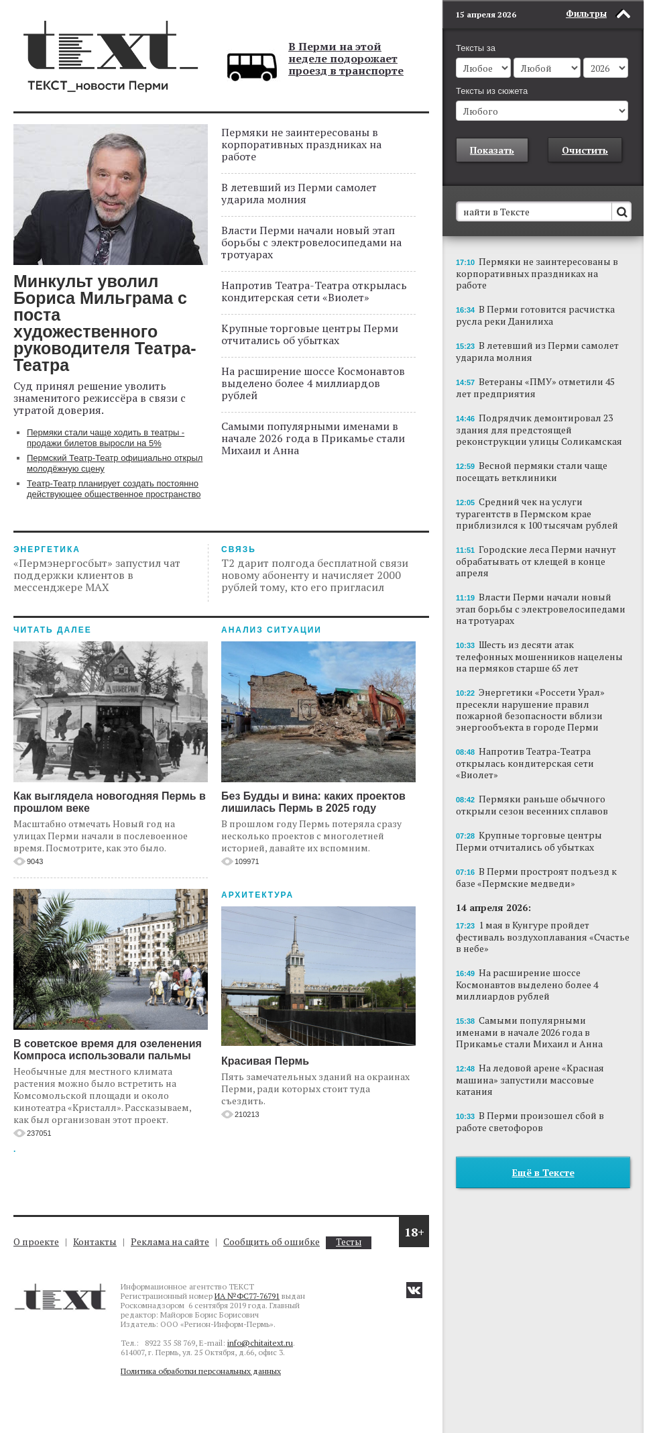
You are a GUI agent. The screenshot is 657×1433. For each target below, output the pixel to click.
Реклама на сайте (170, 1241)
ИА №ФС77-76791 (247, 1296)
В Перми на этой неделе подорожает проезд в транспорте (346, 58)
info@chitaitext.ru (260, 1343)
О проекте (36, 1241)
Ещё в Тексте (543, 1172)
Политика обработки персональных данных (201, 1371)
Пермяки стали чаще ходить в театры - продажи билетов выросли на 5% (105, 437)
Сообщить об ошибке (271, 1241)
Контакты (95, 1241)
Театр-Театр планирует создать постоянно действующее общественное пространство (113, 488)
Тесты (348, 1242)
